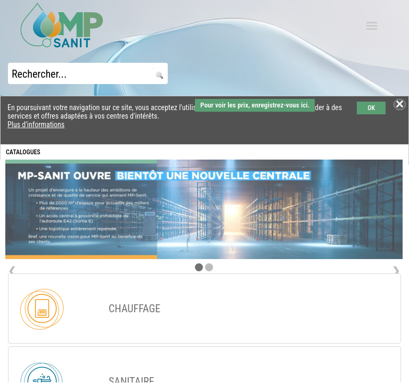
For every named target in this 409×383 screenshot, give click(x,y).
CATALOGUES (23, 152)
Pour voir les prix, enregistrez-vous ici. (254, 105)
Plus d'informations (35, 124)
